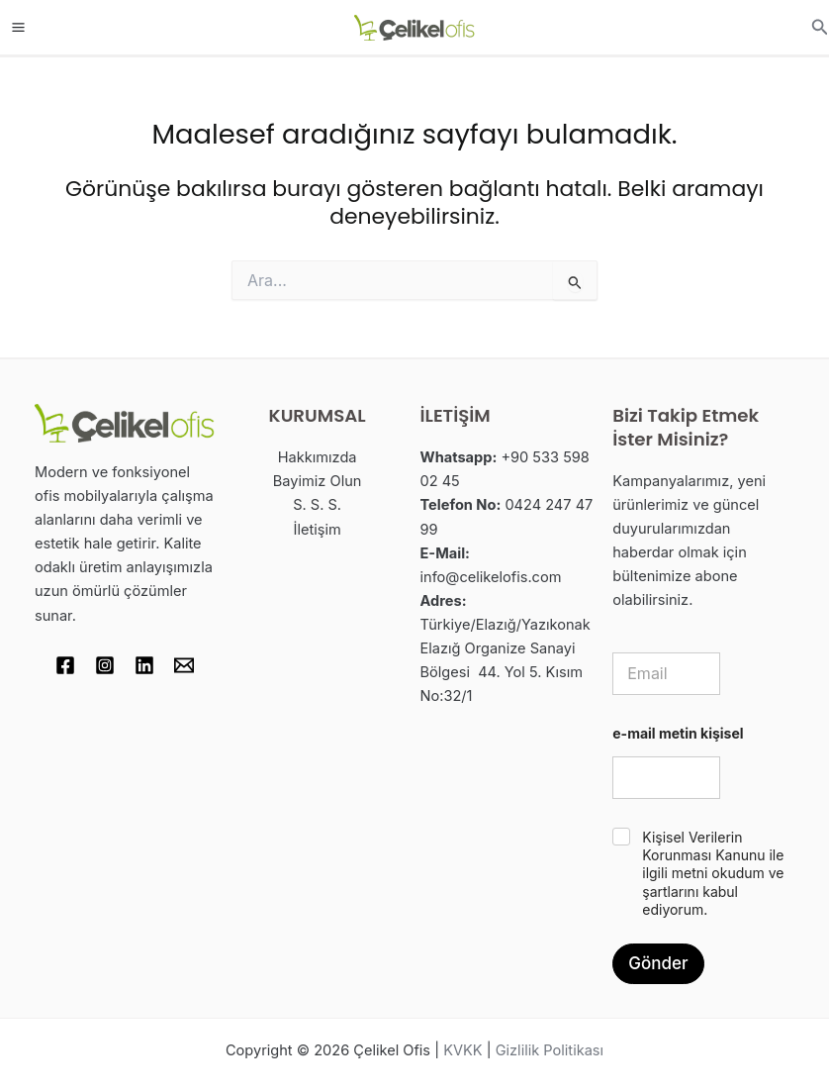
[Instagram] (105, 665)
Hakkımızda (317, 457)
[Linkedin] (144, 665)
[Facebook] (65, 665)
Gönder (658, 963)
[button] (820, 27)
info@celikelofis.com (491, 577)
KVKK (462, 1050)
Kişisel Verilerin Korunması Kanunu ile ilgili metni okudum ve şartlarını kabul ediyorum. (712, 873)
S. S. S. (317, 505)
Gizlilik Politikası (549, 1050)
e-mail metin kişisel (677, 733)
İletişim (317, 530)
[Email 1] (184, 665)
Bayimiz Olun (317, 481)
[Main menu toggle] (18, 27)
